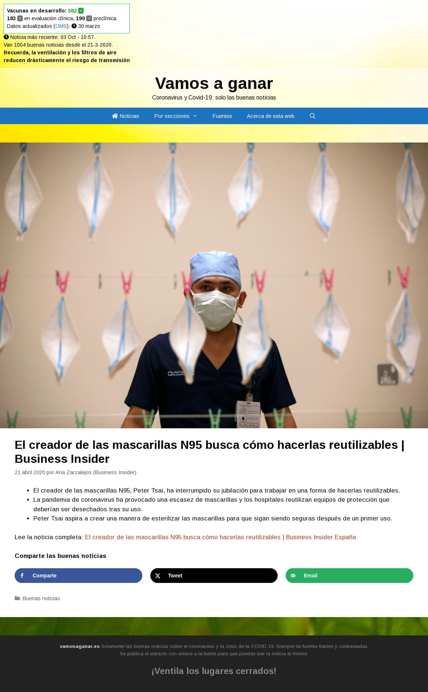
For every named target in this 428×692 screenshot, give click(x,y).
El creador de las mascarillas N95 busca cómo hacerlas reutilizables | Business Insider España (220, 537)
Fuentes (222, 116)
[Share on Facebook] (78, 575)
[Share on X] (214, 575)
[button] (197, 116)
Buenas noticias (41, 598)
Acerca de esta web (271, 116)
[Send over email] (349, 575)
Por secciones (179, 116)
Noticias (125, 116)
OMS (61, 26)
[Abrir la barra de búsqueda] (312, 116)
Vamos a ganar (214, 83)
